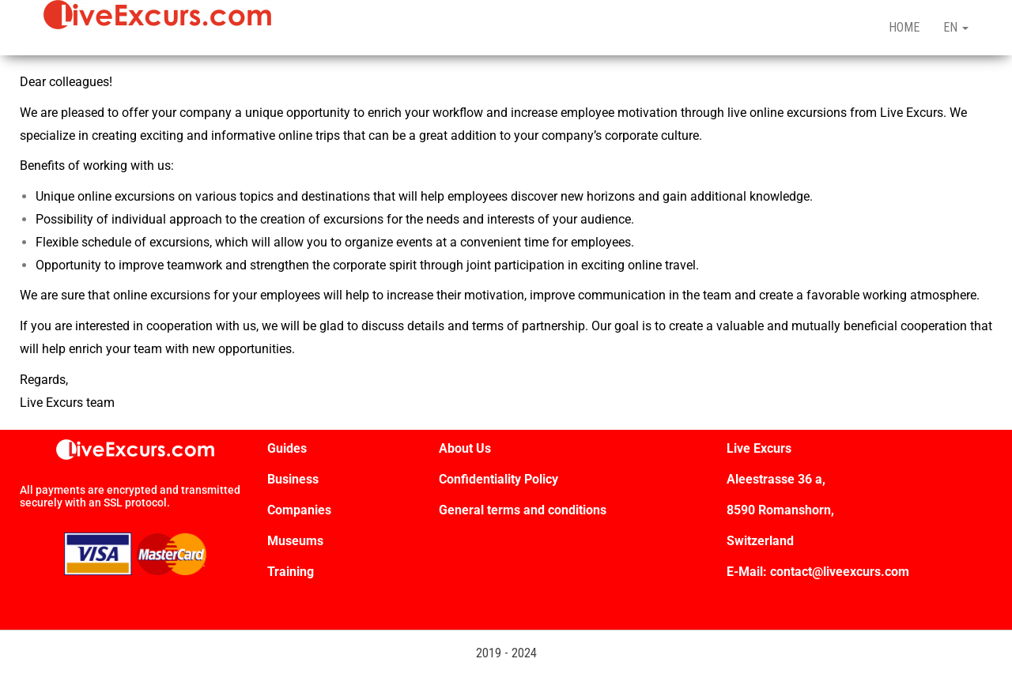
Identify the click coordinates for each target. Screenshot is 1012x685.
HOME (904, 27)
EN (956, 27)
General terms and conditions (524, 510)
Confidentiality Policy (498, 479)
